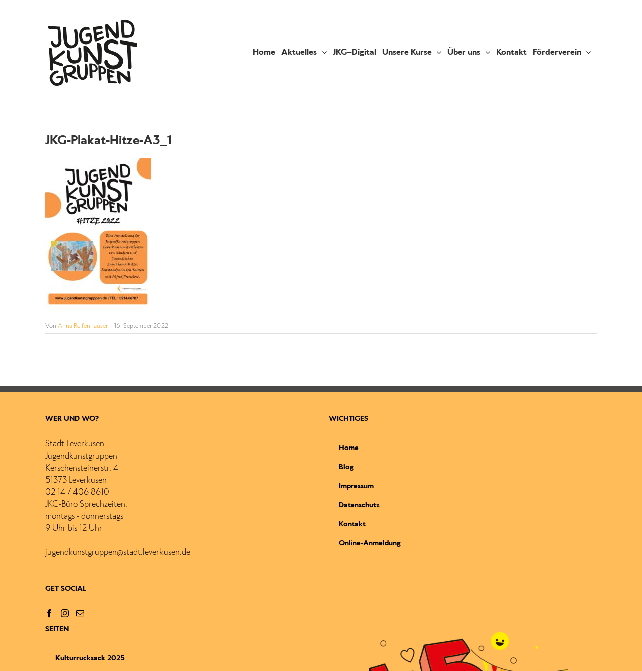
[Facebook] (49, 613)
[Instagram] (65, 613)
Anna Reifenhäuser (83, 326)
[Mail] (80, 613)
